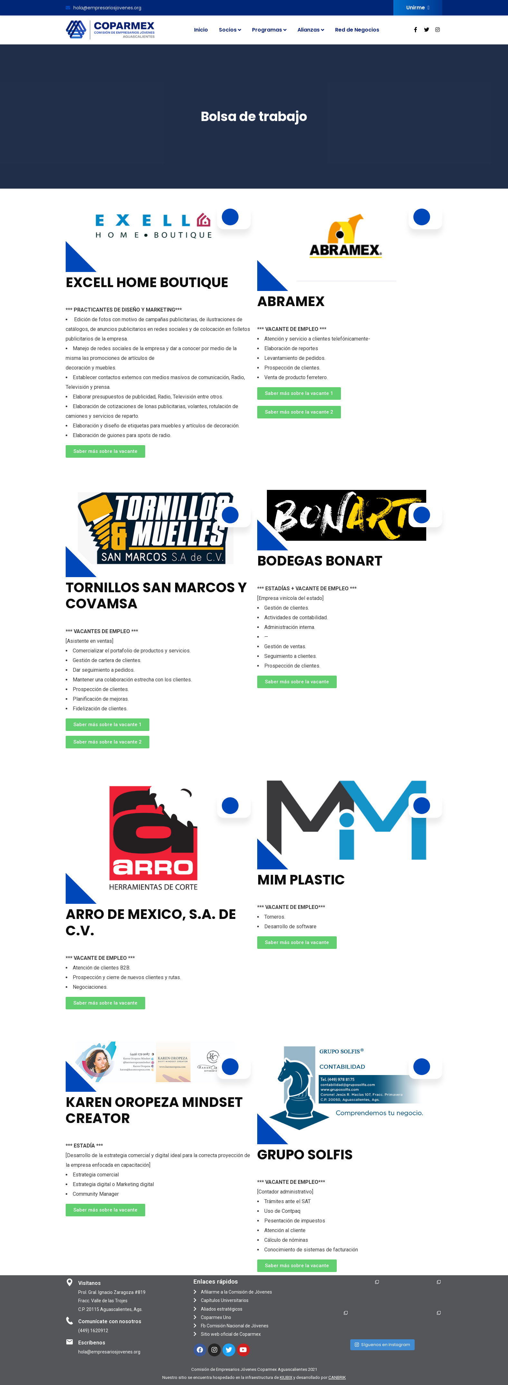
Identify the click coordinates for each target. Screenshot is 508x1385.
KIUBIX (286, 1377)
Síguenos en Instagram (382, 1344)
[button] (105, 451)
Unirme (417, 7)
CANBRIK (337, 1377)
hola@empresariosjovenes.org (103, 8)
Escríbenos (91, 1343)
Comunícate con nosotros (109, 1321)
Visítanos (89, 1283)
